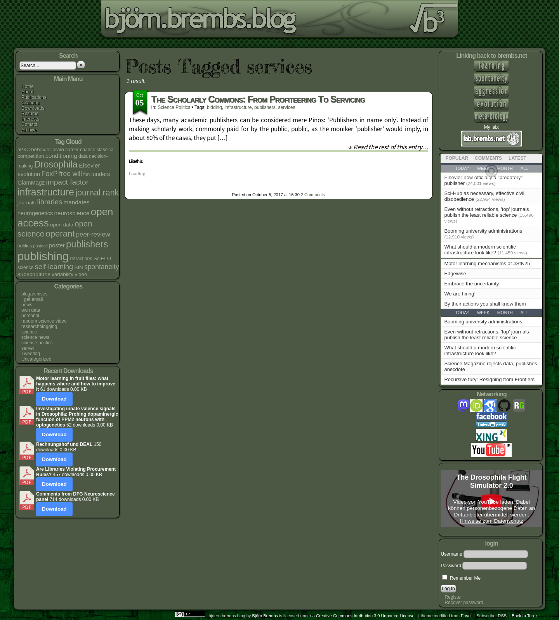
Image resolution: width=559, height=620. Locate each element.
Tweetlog (30, 353)
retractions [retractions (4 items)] (81, 258)
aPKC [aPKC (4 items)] (23, 149)
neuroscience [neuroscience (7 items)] (72, 213)
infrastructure (238, 107)
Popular (456, 158)
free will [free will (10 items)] (70, 174)
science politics (37, 342)
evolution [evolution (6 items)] (28, 174)
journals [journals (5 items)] (26, 203)
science (29, 332)
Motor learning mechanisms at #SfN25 (487, 263)
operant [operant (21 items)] (60, 233)
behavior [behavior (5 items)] (41, 149)
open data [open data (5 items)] (61, 225)
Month (505, 312)
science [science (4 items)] (25, 267)
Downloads (32, 108)
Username (451, 554)
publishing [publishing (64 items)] (43, 256)
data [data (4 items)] (83, 156)
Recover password (463, 602)
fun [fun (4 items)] (86, 174)
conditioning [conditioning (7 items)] (61, 155)
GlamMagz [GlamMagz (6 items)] (31, 183)
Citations (30, 102)
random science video (44, 321)
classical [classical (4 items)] (106, 149)
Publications (34, 97)
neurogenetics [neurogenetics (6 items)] (35, 213)
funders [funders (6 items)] (100, 174)
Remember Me (461, 578)
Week (483, 312)
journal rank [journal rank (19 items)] (97, 192)
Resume (30, 113)
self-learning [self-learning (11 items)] (54, 267)
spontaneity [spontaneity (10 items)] (101, 267)
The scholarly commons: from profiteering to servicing (258, 99)
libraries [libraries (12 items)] (49, 202)
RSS (502, 615)
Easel (466, 615)
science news (35, 337)
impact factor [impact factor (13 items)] (67, 182)
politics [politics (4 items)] (24, 246)
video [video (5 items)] (81, 274)
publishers (265, 107)
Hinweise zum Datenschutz (491, 521)
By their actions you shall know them (485, 304)
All (524, 312)
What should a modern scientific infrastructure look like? (480, 250)
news (26, 304)
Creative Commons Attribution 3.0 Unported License (365, 615)
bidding (214, 107)
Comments (313, 194)
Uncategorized (36, 359)
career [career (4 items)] (72, 149)
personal (30, 315)
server (27, 348)
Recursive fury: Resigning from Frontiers (489, 379)
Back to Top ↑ (524, 615)
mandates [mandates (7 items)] (77, 202)
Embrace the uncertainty (471, 284)
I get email (32, 299)
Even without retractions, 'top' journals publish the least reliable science (486, 212)
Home (27, 86)
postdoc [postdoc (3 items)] (40, 246)
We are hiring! (460, 294)
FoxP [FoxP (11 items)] (49, 174)
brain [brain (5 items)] (58, 149)
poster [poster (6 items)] (56, 245)
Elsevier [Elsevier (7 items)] (89, 165)
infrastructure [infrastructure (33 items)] (45, 192)
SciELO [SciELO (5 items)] (102, 258)
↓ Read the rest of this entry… (388, 147)
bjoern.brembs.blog (195, 21)
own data (30, 310)
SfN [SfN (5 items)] (78, 267)
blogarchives (34, 294)
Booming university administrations (483, 231)
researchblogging (39, 326)
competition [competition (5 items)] (30, 156)
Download (54, 399)
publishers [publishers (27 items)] (87, 244)
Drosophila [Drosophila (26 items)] (56, 164)
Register (453, 597)
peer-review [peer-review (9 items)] (93, 234)
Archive (29, 130)
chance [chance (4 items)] (87, 149)
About (27, 92)
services (286, 107)
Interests (30, 119)
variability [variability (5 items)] (62, 274)
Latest (517, 158)
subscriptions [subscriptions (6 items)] (33, 274)
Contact (29, 124)
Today (462, 312)
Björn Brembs (265, 615)
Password (451, 565)
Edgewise (455, 273)
